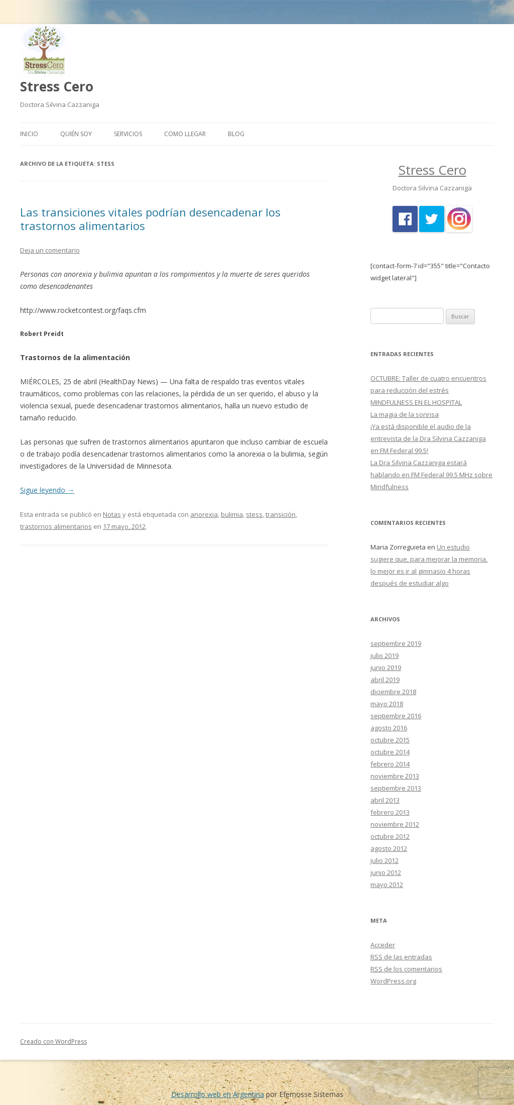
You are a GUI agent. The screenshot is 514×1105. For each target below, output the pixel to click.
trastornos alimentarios (56, 526)
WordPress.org (393, 980)
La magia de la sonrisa (404, 414)
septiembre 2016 (395, 715)
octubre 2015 (390, 739)
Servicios (128, 134)
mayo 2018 (386, 703)
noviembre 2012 (394, 824)
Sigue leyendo (47, 490)
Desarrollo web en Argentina (217, 1094)
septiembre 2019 (395, 643)
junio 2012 (385, 872)
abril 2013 (385, 800)
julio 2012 (384, 860)
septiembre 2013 (395, 788)
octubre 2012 (390, 836)
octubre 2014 (390, 751)
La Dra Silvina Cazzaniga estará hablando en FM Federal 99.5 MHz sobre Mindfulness (431, 474)
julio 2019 (384, 655)
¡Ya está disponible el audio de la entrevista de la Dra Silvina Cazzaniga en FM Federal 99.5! (428, 438)
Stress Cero (56, 86)
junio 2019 (385, 667)
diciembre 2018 (393, 691)
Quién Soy (76, 134)
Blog (236, 134)
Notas (112, 514)
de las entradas (401, 956)
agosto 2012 (388, 848)
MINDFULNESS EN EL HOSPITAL (416, 402)
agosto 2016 (388, 727)
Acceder (382, 944)
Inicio (29, 134)
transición (281, 514)
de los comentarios (406, 968)
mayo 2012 (386, 884)
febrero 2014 (390, 763)
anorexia (204, 514)
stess (254, 514)
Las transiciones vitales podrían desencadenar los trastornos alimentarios (150, 218)
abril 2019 (385, 679)
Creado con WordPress (53, 1041)
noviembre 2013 (394, 776)
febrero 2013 (390, 812)
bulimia (232, 514)
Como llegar (185, 134)
